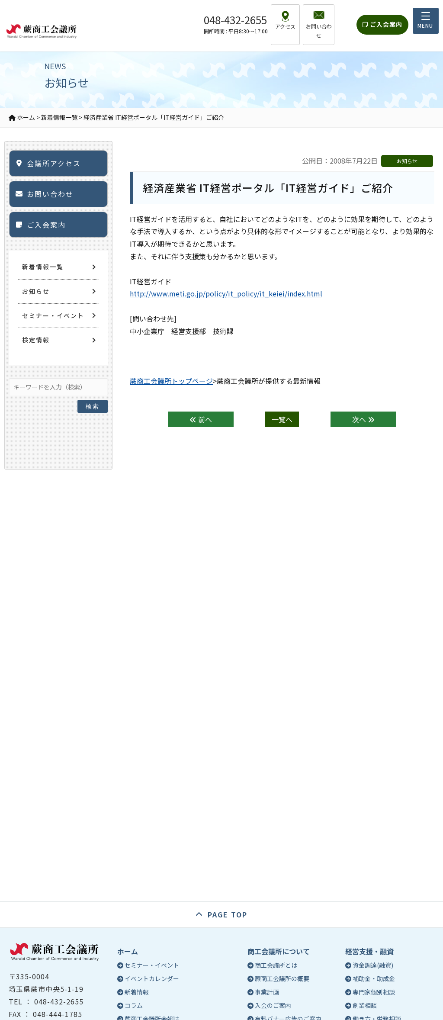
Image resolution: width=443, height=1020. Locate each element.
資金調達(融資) (373, 965)
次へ (363, 419)
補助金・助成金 (374, 978)
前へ (200, 419)
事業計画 (267, 992)
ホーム (127, 951)
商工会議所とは (276, 965)
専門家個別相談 (374, 992)
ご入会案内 (382, 20)
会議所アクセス (54, 163)
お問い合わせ (50, 194)
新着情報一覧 (43, 266)
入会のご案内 (273, 1005)
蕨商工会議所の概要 (282, 978)
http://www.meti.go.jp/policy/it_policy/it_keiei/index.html (226, 293)
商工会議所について (278, 951)
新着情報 (137, 992)
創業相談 (365, 1005)
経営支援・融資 (369, 951)
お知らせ (36, 291)
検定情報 (36, 339)
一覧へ (282, 419)
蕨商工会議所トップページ (171, 381)
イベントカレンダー (152, 978)
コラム (134, 1005)
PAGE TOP (227, 914)
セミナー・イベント (53, 315)
